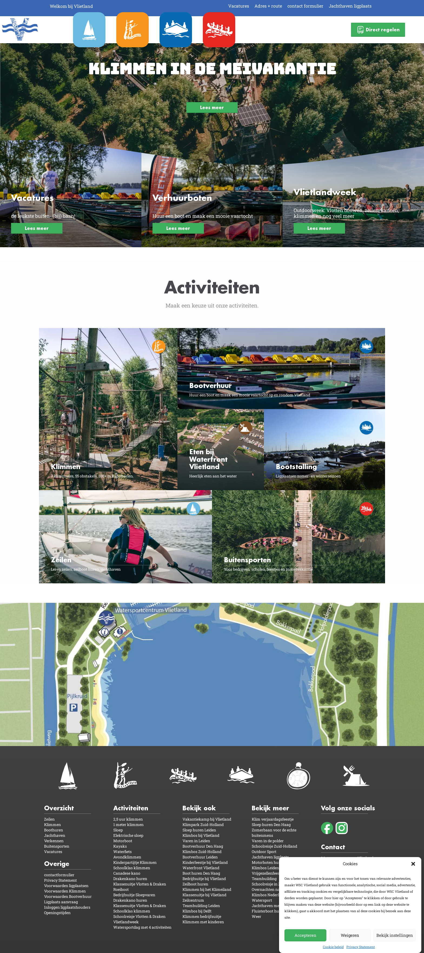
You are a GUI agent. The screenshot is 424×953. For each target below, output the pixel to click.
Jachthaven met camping (274, 905)
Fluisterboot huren (268, 911)
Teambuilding (264, 878)
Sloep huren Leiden (199, 829)
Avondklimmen (127, 857)
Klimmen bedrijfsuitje (202, 916)
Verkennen (54, 840)
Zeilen (49, 819)
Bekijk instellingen (394, 935)
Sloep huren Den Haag (271, 824)
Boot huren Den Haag (201, 873)
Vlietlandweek (126, 921)
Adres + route (268, 6)
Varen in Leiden (196, 840)
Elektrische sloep (128, 835)
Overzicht (59, 808)
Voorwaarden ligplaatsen (66, 885)
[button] (413, 864)
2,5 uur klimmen (128, 819)
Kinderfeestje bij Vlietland (205, 862)
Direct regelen (378, 30)
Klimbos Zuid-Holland (202, 851)
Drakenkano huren (130, 878)
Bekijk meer (270, 808)
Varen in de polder (268, 840)
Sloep (118, 829)
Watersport (262, 900)
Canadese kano (126, 873)
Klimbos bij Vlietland (201, 835)
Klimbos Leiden (265, 867)
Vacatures (238, 6)
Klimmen (52, 824)
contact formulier (305, 6)
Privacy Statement (360, 947)
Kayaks (120, 846)
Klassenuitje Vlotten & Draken (139, 884)
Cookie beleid (333, 947)
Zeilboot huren (195, 884)
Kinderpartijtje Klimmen (135, 862)
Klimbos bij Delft (197, 911)
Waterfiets (122, 851)
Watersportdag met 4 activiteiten (142, 927)
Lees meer (212, 107)
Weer (256, 916)
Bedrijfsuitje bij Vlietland (204, 878)
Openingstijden (57, 912)
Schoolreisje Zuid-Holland (274, 846)
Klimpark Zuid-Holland (203, 824)
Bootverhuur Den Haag (203, 846)
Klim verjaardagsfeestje (273, 819)
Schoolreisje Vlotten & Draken (139, 916)
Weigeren (350, 935)
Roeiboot (121, 889)
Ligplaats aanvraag (61, 901)
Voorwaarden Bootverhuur (68, 896)
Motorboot (122, 840)
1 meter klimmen (128, 824)
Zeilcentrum (193, 900)
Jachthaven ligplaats (350, 6)
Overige (56, 864)
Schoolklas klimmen (131, 867)
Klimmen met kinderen (203, 921)
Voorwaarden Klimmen (65, 891)
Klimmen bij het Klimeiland (207, 889)
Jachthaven (54, 835)
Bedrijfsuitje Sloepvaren (134, 894)
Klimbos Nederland (269, 894)
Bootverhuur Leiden (200, 857)
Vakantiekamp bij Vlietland (207, 819)
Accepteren (305, 935)
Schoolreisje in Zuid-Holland (277, 884)
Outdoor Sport (264, 851)
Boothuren (53, 829)
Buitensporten (56, 846)
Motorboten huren (268, 862)
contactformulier (59, 874)
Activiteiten (130, 808)
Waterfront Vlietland (201, 867)
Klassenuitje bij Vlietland (204, 894)
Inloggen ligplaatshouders (67, 907)
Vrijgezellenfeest (266, 873)
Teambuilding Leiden (201, 905)
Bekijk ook (199, 808)
